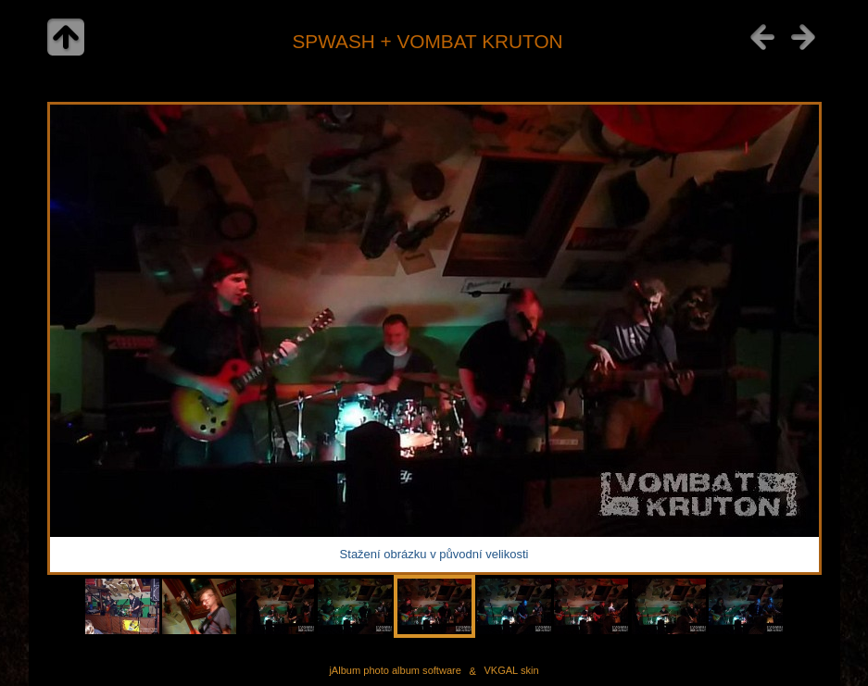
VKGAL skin (511, 671)
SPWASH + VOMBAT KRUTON (427, 41)
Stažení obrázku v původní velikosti (434, 554)
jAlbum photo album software (394, 671)
